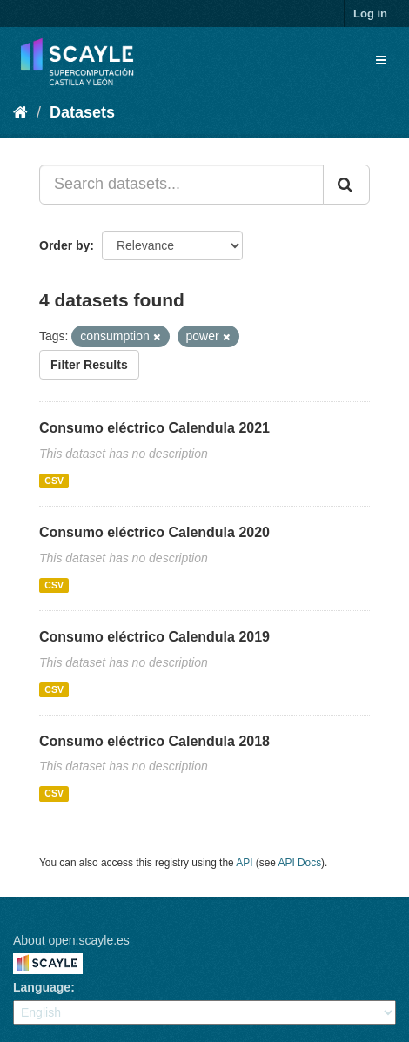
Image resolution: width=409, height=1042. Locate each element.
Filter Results (89, 365)
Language (41, 987)
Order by (64, 245)
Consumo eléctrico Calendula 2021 (154, 427)
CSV (54, 480)
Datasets (82, 112)
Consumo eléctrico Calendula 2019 (154, 636)
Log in (370, 13)
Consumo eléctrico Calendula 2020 (154, 532)
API (244, 863)
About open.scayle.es (71, 940)
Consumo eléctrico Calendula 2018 (154, 741)
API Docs (300, 863)
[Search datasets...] (181, 185)
